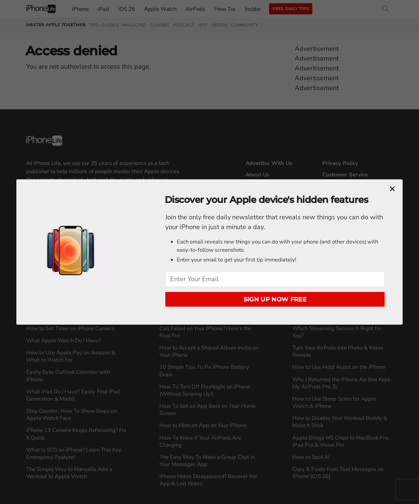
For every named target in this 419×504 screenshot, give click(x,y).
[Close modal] (392, 189)
